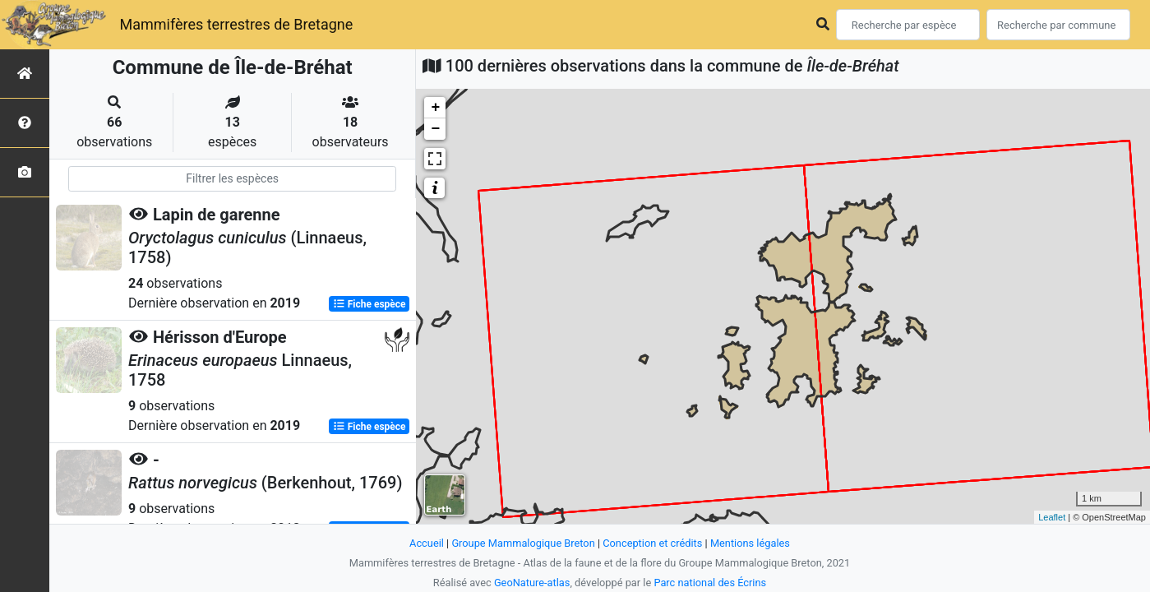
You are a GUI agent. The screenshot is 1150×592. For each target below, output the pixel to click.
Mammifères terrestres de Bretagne (236, 24)
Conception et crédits (652, 543)
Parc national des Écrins (710, 582)
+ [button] (435, 108)
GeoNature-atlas (532, 582)
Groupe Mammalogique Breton (522, 543)
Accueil (426, 543)
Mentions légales (750, 543)
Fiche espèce (369, 304)
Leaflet (1051, 517)
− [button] (435, 129)
